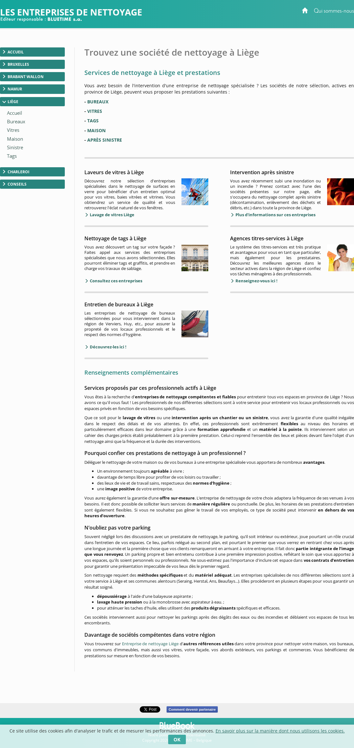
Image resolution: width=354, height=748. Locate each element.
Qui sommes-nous (334, 11)
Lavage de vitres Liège (111, 215)
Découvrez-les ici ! (107, 347)
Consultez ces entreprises (115, 281)
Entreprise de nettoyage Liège (150, 644)
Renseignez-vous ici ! (256, 281)
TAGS (93, 121)
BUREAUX (97, 102)
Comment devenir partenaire (192, 709)
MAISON (96, 130)
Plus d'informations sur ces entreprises (275, 215)
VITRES (94, 111)
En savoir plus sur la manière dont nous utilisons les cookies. (280, 731)
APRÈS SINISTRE (104, 140)
